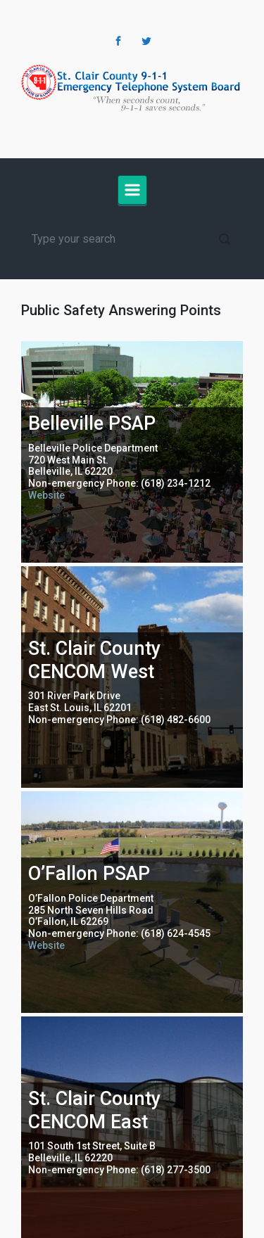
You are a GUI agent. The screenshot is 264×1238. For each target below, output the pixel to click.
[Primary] (132, 190)
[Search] (132, 239)
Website (46, 495)
